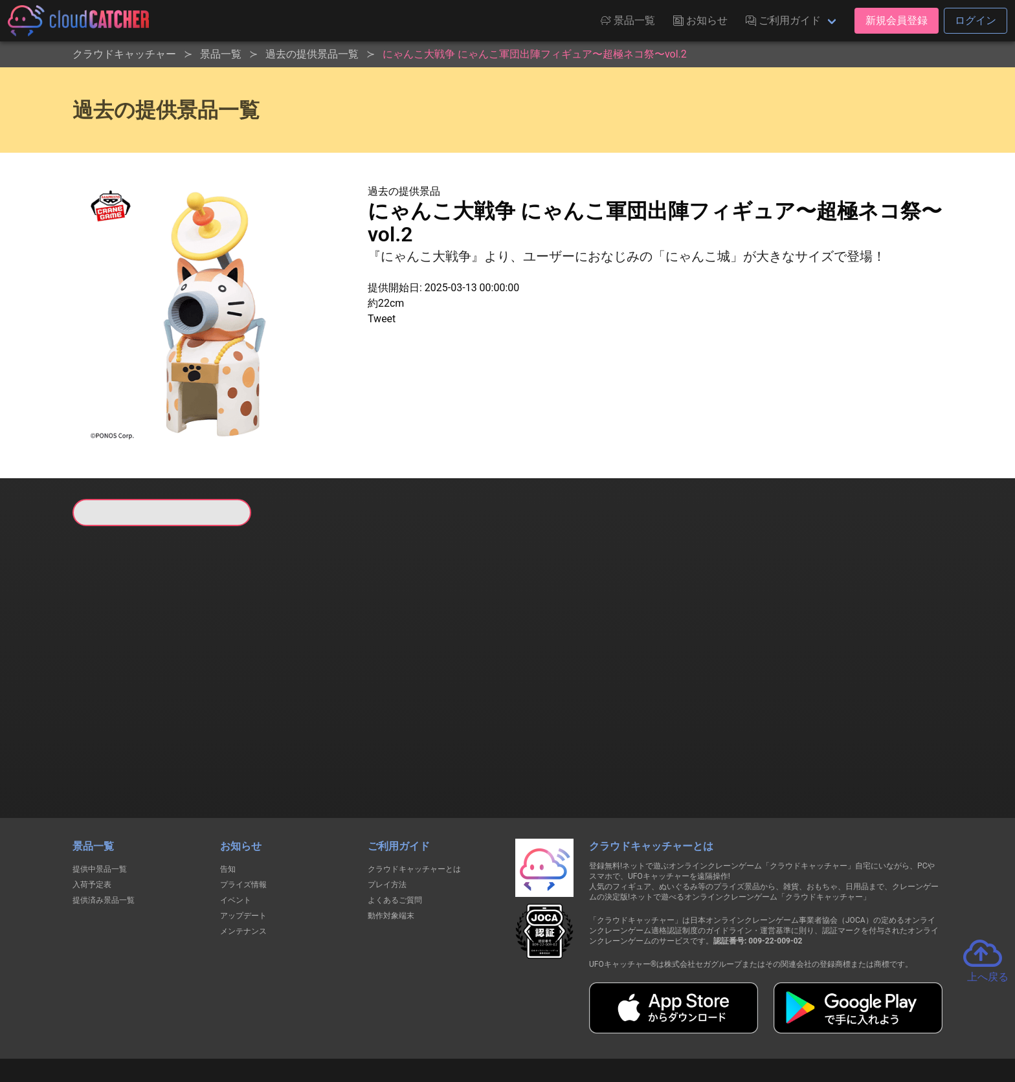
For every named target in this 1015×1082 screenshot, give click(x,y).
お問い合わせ (682, 1025)
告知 (228, 802)
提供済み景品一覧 (103, 833)
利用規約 (394, 1025)
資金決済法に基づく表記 (475, 1025)
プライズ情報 (243, 818)
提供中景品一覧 (99, 802)
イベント (235, 833)
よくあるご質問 (395, 833)
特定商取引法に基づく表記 (589, 1025)
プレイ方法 (387, 818)
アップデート (243, 849)
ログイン (975, 20)
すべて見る (121, 697)
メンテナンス (243, 864)
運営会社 (748, 1025)
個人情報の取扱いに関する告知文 (296, 1025)
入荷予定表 (91, 818)
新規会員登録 (896, 20)
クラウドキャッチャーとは (414, 802)
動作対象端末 (391, 849)
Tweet (382, 319)
